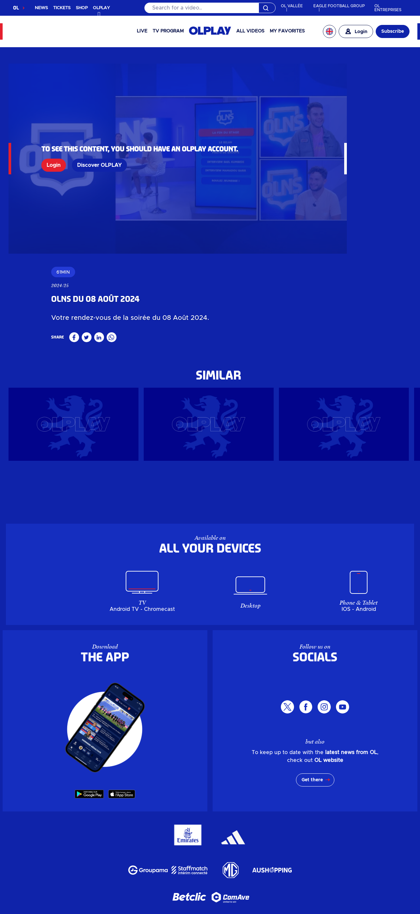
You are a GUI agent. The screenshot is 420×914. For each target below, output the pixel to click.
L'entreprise (133, 863)
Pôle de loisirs (272, 847)
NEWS (41, 8)
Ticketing (177, 792)
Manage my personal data (129, 909)
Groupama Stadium (177, 800)
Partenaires (293, 863)
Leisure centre (273, 800)
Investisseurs (91, 863)
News (112, 800)
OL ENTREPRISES (387, 8)
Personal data (63, 909)
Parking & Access (136, 816)
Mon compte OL (153, 879)
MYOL (225, 816)
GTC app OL (236, 909)
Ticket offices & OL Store (298, 792)
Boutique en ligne (127, 831)
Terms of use (194, 909)
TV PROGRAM (168, 31)
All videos (250, 31)
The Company (194, 808)
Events (133, 800)
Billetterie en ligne (186, 831)
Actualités (87, 847)
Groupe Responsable (187, 863)
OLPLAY (129, 792)
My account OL (190, 816)
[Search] (210, 8)
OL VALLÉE (292, 6)
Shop (152, 792)
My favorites (287, 31)
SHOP (82, 8)
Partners (335, 808)
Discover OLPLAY (99, 148)
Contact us (254, 816)
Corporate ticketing (225, 792)
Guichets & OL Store (317, 831)
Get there (312, 653)
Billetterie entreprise (250, 831)
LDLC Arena (229, 800)
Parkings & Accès (98, 879)
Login (54, 148)
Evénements (124, 847)
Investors (155, 808)
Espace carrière (248, 863)
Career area (301, 808)
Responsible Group (249, 808)
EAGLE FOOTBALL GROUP (339, 6)
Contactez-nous (227, 879)
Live (142, 31)
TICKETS (62, 8)
